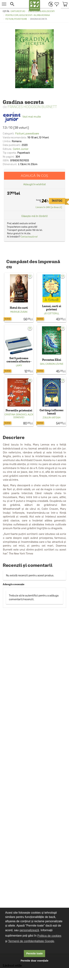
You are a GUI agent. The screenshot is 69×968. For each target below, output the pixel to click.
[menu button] (4, 4)
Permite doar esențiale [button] (34, 960)
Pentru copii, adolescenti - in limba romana (27, 15)
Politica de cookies (49, 935)
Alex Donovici (23, 416)
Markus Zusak (18, 311)
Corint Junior (20, 148)
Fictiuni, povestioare (16, 19)
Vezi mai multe (22, 116)
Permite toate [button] (34, 953)
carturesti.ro (17, 11)
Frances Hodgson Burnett (32, 107)
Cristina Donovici (16, 414)
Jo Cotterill (51, 313)
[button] (18, 4)
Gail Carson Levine (51, 363)
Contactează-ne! (29, 236)
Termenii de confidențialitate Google (31, 941)
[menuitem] (50, 4)
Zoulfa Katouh (52, 417)
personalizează (29, 930)
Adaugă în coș (34, 176)
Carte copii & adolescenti (41, 11)
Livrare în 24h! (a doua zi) (49, 207)
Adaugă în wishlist (34, 184)
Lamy (19, 365)
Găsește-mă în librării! (34, 216)
